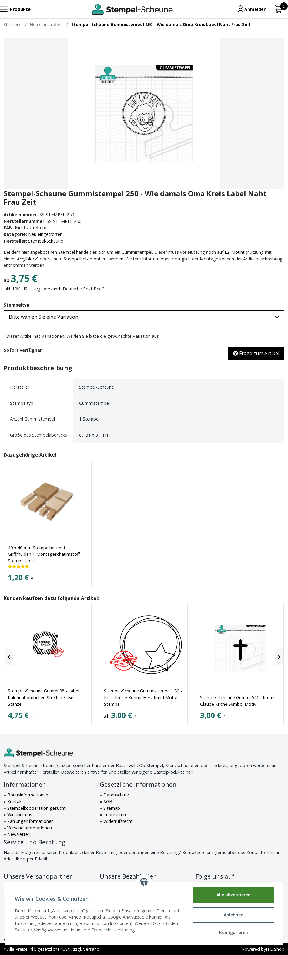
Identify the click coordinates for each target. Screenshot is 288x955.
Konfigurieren (233, 932)
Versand (52, 289)
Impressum (114, 814)
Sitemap (111, 808)
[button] (144, 316)
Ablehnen (233, 915)
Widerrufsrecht (117, 821)
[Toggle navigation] (15, 9)
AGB (107, 801)
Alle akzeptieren (233, 895)
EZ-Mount (235, 252)
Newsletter (17, 834)
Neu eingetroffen (45, 234)
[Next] (279, 657)
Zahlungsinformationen (30, 821)
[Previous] (9, 657)
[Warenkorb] (279, 9)
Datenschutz (115, 795)
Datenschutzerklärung (113, 930)
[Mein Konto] (252, 9)
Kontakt (14, 801)
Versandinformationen (29, 828)
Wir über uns (19, 814)
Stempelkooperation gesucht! (36, 808)
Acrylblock (27, 259)
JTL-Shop (275, 949)
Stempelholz (76, 259)
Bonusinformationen (27, 795)
